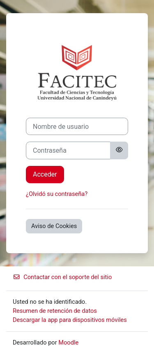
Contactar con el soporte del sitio (62, 277)
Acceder (45, 174)
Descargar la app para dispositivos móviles (70, 320)
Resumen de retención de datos (55, 310)
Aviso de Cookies (54, 226)
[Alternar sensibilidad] (119, 150)
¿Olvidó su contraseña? (56, 194)
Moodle (68, 342)
